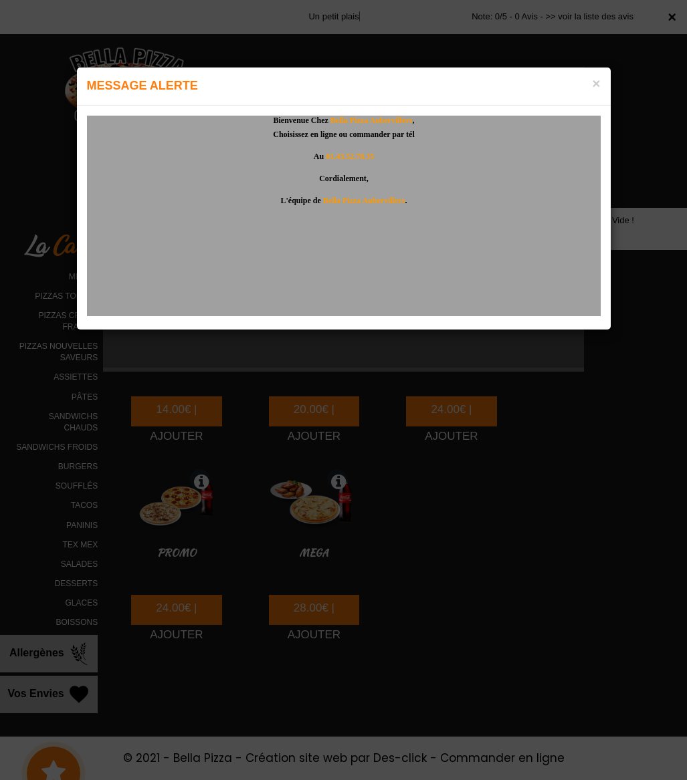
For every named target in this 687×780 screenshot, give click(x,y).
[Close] (596, 83)
